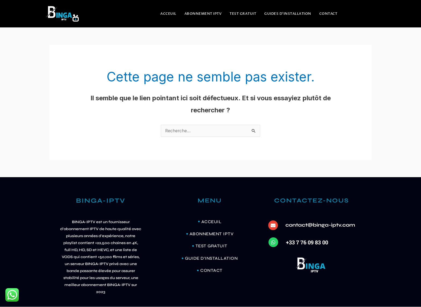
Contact (328, 13)
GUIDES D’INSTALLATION (287, 13)
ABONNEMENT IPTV (203, 13)
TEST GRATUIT (243, 13)
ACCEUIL (168, 13)
